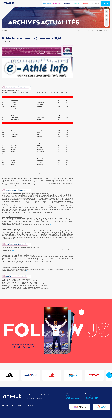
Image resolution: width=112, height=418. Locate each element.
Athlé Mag (66, 3)
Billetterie (47, 3)
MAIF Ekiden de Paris (91, 398)
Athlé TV (75, 3)
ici (53, 212)
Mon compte (94, 3)
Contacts (28, 408)
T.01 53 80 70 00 (31, 398)
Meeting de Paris (89, 396)
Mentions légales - (20, 408)
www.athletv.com (43, 185)
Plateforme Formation (72, 398)
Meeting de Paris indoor (91, 397)
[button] (82, 314)
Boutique (56, 3)
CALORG (68, 397)
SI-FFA (68, 396)
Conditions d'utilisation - (8, 408)
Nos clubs (84, 3)
